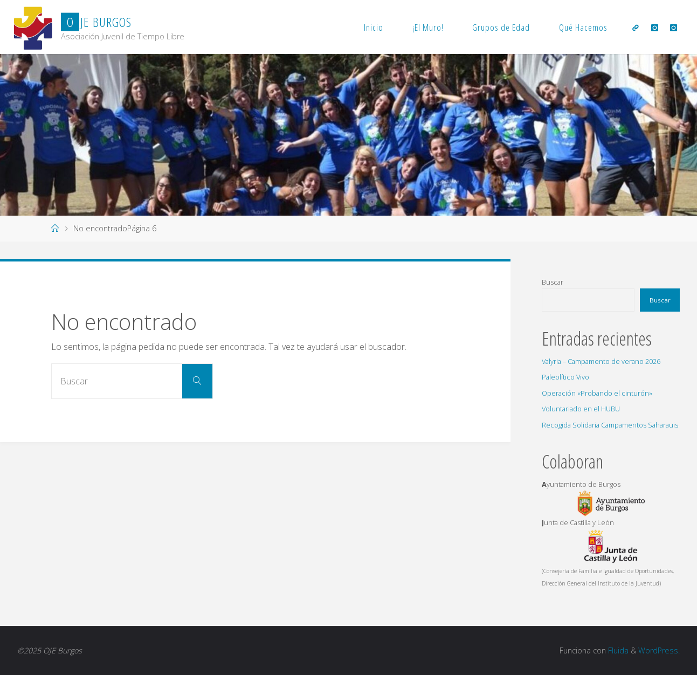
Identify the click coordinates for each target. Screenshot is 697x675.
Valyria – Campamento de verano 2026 (601, 361)
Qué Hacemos (583, 27)
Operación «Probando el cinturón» (597, 393)
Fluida (617, 650)
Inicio (373, 27)
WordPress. (659, 650)
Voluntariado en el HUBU (581, 409)
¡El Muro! (428, 27)
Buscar (552, 282)
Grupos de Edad (501, 27)
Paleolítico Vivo (565, 377)
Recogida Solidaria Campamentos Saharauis (610, 425)
